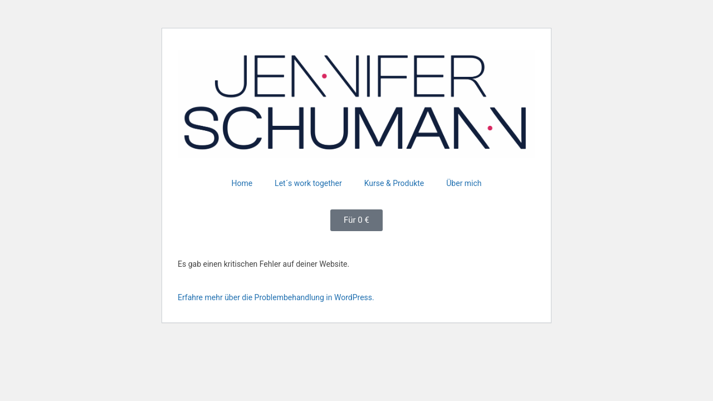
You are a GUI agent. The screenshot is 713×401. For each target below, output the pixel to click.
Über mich (463, 183)
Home (241, 183)
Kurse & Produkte (394, 183)
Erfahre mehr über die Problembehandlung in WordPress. (276, 297)
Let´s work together (308, 183)
